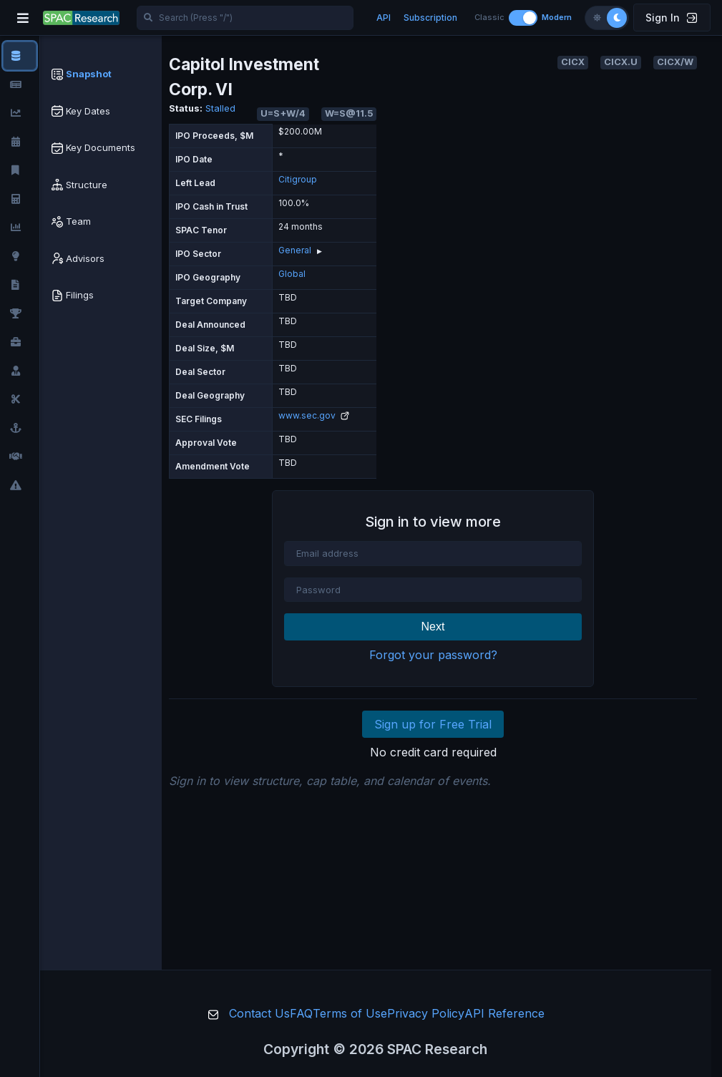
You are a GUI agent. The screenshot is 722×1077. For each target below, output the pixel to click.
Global (292, 273)
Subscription (430, 17)
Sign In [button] (671, 17)
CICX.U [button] (621, 62)
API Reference (504, 1013)
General (294, 250)
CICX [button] (573, 62)
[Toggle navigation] (22, 18)
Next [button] (433, 626)
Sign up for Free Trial (433, 724)
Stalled (220, 108)
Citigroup (297, 179)
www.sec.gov (313, 415)
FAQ (301, 1013)
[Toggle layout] (523, 18)
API (383, 17)
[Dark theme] (617, 18)
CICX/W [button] (675, 62)
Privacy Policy (425, 1013)
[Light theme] (597, 18)
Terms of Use (350, 1013)
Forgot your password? (433, 655)
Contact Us (259, 1013)
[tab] (101, 74)
